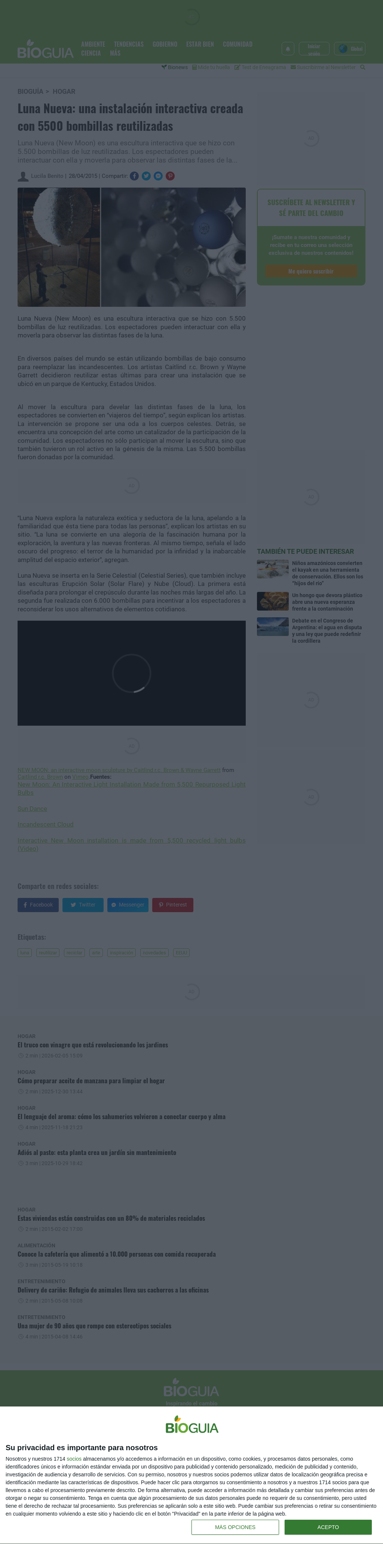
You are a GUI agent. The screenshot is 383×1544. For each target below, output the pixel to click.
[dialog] (191, 1475)
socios (74, 1458)
